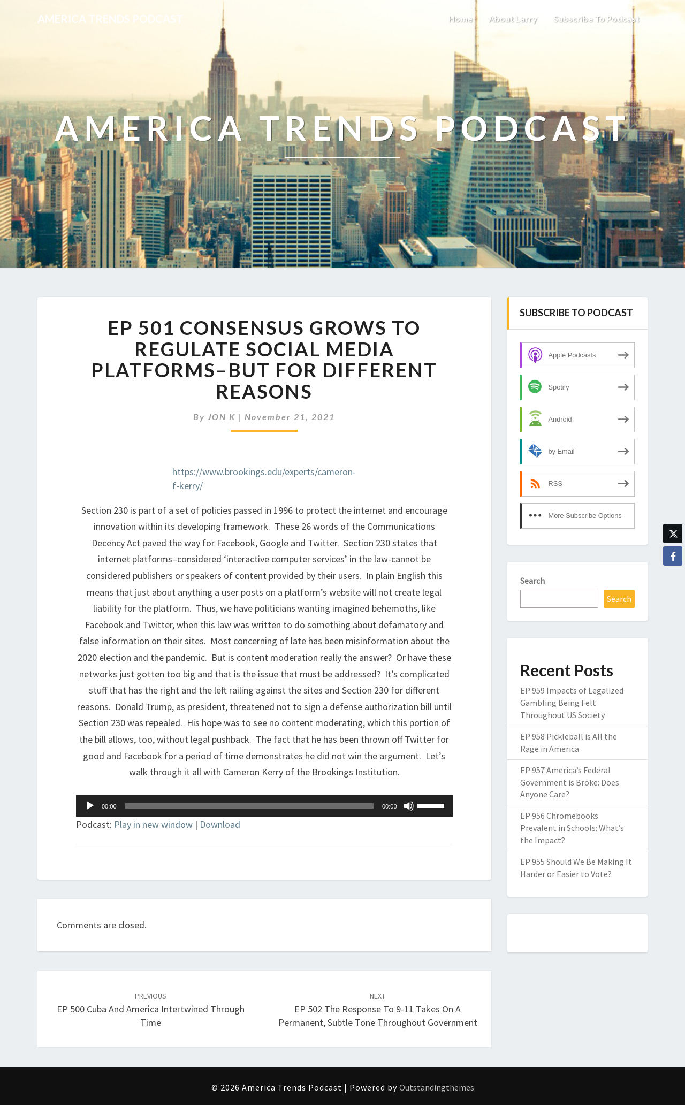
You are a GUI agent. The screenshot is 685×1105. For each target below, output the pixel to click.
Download (220, 824)
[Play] (90, 806)
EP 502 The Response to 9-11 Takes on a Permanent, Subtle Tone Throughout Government (377, 1009)
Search (532, 580)
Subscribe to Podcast (596, 18)
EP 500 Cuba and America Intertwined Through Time (151, 1009)
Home (460, 18)
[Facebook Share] (672, 556)
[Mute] (409, 806)
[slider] (249, 806)
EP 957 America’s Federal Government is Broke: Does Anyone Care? (569, 782)
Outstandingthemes (436, 1087)
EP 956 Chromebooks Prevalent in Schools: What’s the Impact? (572, 827)
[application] (264, 806)
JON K (221, 416)
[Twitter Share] (672, 533)
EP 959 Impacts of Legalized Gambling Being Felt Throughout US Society (571, 702)
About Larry (513, 18)
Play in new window (153, 824)
